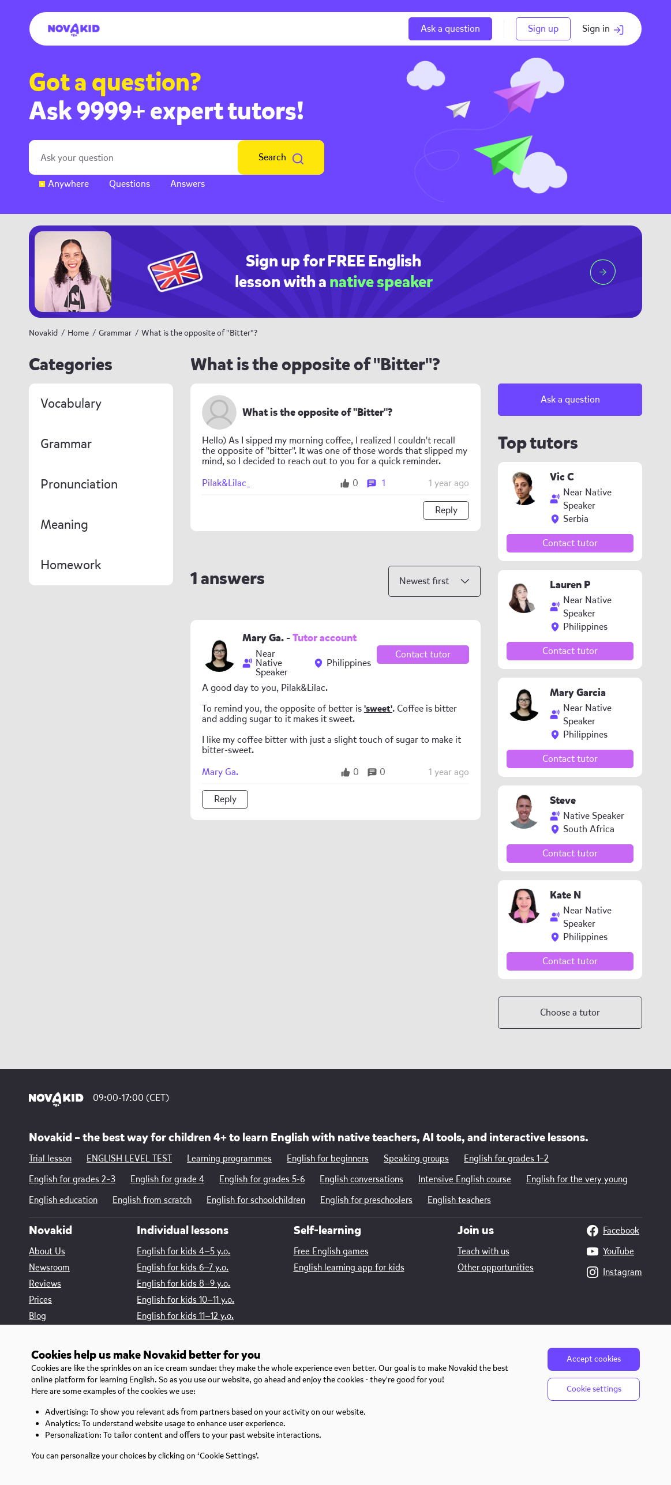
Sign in (603, 28)
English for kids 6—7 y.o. (182, 1267)
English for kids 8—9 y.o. (183, 1283)
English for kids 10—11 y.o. (185, 1300)
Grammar (116, 333)
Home (78, 333)
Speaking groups (416, 1158)
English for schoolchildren (256, 1200)
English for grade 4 (167, 1179)
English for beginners (328, 1158)
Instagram (614, 1272)
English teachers (459, 1200)
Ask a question (450, 28)
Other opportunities (496, 1267)
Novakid (43, 333)
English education (63, 1200)
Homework (70, 565)
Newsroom (49, 1267)
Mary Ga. (220, 772)
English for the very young (577, 1179)
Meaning (64, 524)
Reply (446, 510)
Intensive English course (464, 1179)
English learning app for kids (349, 1267)
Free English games (331, 1251)
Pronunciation (79, 484)
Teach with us (483, 1251)
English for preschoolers (366, 1200)
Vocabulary (71, 403)
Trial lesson (50, 1158)
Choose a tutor (570, 1012)
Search (280, 157)
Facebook (613, 1230)
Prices (40, 1300)
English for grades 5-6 (262, 1179)
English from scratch (152, 1200)
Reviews (45, 1283)
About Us (47, 1251)
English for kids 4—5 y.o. (183, 1251)
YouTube (610, 1251)
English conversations (361, 1179)
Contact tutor (423, 654)
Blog (37, 1316)
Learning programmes (229, 1158)
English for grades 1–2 (506, 1158)
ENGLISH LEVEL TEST (129, 1158)
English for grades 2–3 (72, 1179)
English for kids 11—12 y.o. (185, 1316)
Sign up (543, 28)
